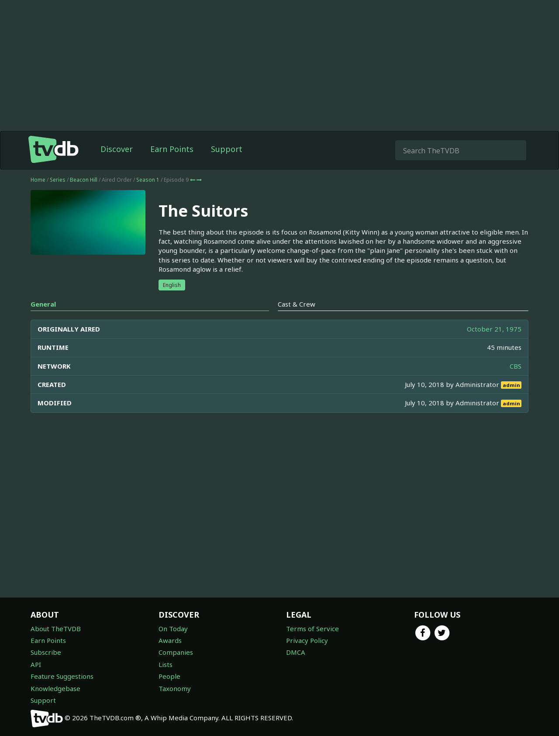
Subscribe (46, 652)
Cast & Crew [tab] (296, 304)
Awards (170, 640)
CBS (515, 366)
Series (58, 179)
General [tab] (43, 304)
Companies (176, 652)
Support (226, 149)
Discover (116, 149)
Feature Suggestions (62, 676)
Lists (166, 664)
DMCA (295, 652)
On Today (173, 628)
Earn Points (171, 149)
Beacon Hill (83, 179)
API (36, 664)
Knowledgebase (55, 688)
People (169, 676)
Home (38, 179)
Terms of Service (312, 628)
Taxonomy (175, 688)
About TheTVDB (56, 628)
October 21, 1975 (494, 329)
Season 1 (147, 179)
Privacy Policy (307, 640)
